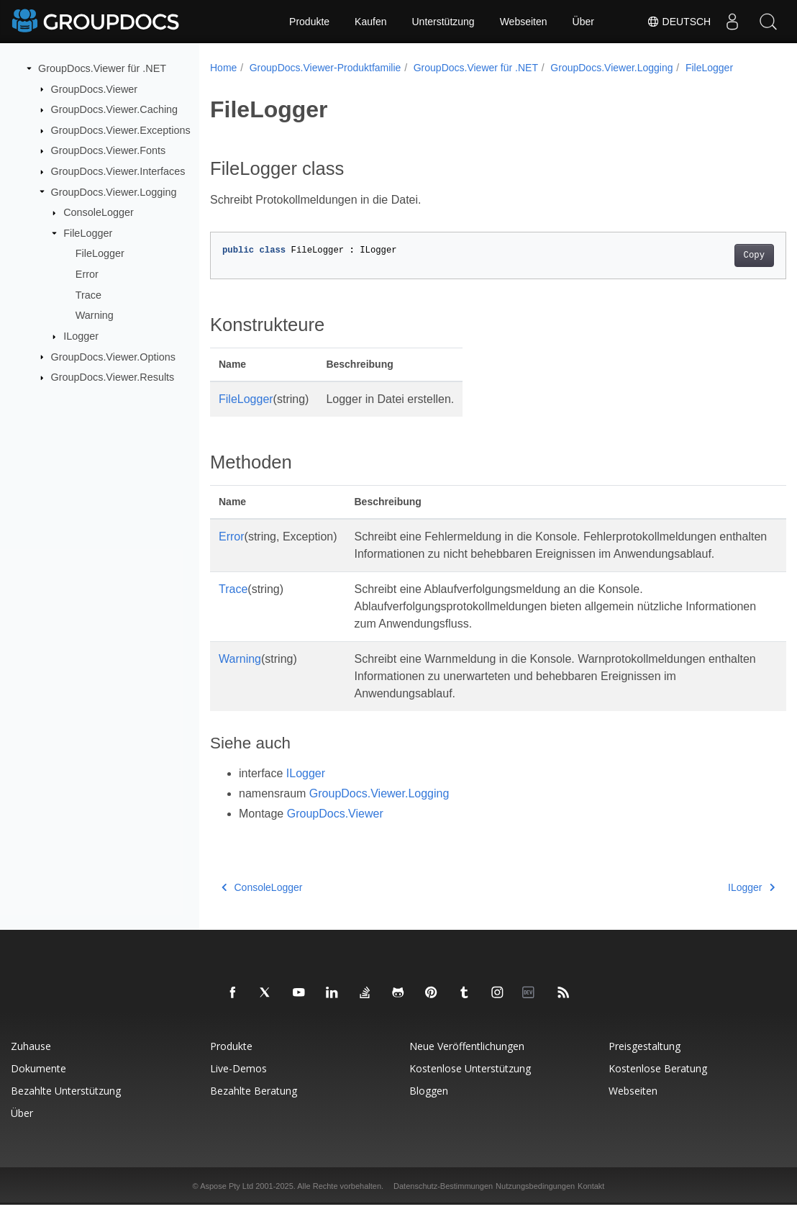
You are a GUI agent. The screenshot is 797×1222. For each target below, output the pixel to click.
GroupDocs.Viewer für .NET (102, 68)
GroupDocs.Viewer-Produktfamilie (325, 67)
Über (583, 21)
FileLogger (87, 233)
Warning (95, 315)
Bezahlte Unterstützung (66, 1108)
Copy (713, 255)
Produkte (309, 21)
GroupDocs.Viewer (94, 88)
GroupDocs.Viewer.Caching (114, 109)
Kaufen (370, 21)
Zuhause (31, 1063)
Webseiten (523, 21)
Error (87, 274)
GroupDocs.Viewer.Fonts (108, 150)
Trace (88, 295)
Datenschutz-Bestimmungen (443, 1203)
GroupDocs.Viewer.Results (113, 377)
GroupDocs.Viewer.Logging (114, 191)
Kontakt (591, 1203)
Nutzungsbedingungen (535, 1203)
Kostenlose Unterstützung (470, 1085)
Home (223, 67)
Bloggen (428, 1108)
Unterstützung (442, 21)
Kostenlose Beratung (658, 1085)
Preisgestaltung (644, 1063)
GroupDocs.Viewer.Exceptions (121, 130)
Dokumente (38, 1085)
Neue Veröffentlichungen (466, 1063)
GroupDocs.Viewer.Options (113, 356)
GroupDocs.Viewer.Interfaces (118, 171)
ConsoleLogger (98, 212)
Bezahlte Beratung (253, 1108)
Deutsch (678, 21)
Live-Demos (238, 1085)
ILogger (81, 336)
